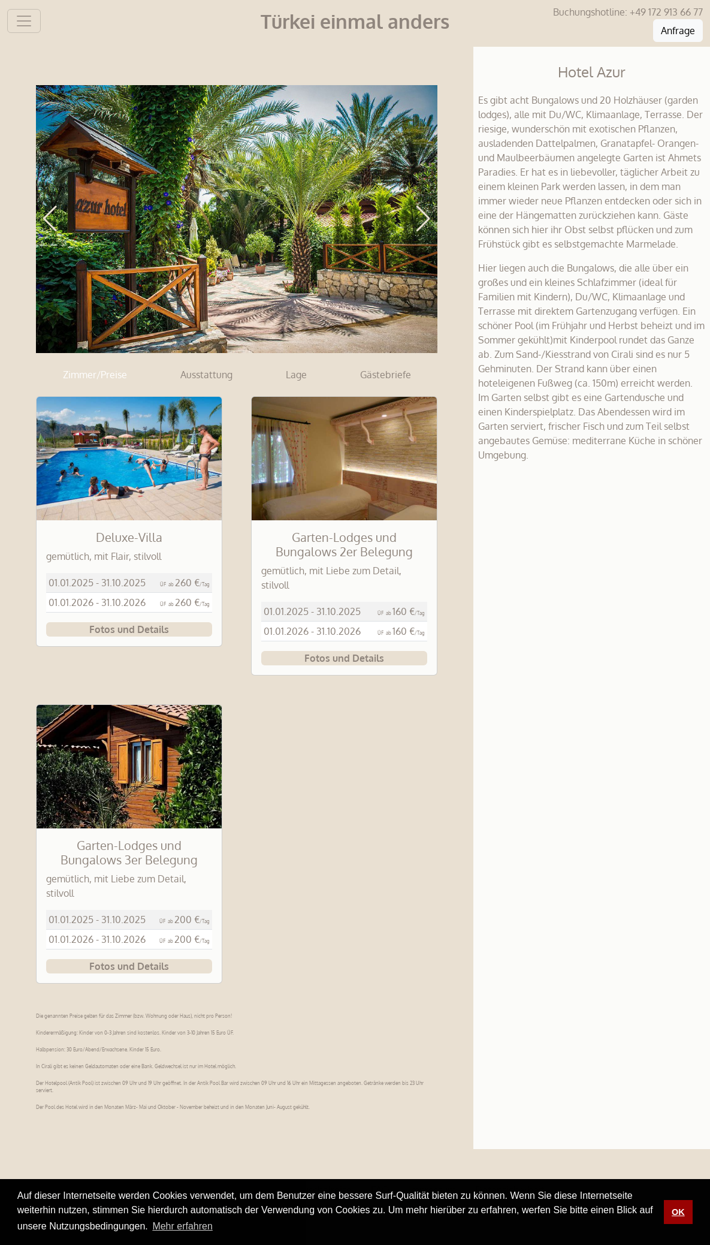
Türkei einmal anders (355, 21)
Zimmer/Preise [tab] (95, 375)
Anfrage (678, 31)
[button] (50, 219)
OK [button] (678, 1212)
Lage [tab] (296, 375)
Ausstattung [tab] (206, 375)
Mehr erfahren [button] (182, 1226)
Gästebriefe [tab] (385, 375)
